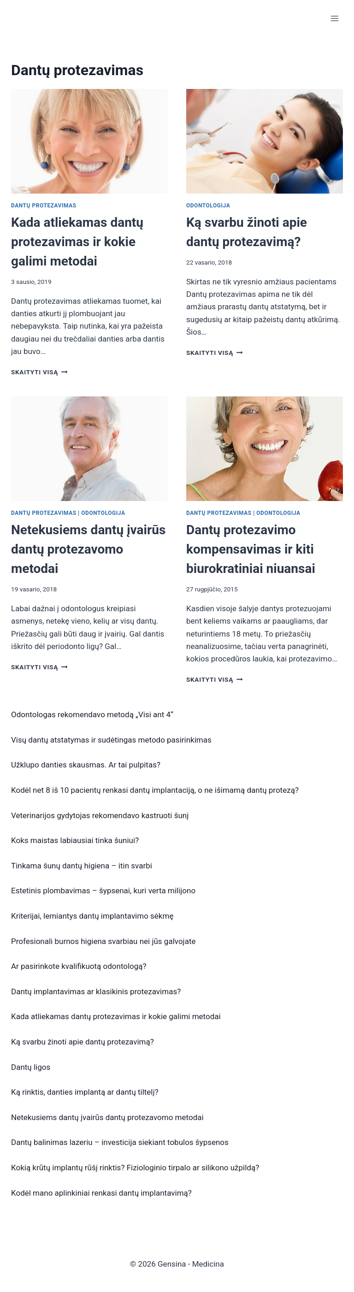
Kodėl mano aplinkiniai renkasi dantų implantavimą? (101, 1193)
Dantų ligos (30, 1067)
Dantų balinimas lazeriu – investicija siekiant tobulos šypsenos (120, 1142)
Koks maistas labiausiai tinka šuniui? (75, 840)
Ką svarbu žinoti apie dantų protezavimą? (82, 1041)
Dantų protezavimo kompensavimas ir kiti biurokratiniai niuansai (250, 549)
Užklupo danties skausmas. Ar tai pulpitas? (85, 764)
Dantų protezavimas (44, 205)
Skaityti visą (39, 372)
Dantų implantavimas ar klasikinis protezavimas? (96, 991)
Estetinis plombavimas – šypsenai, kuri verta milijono (103, 890)
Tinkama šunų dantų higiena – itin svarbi (81, 865)
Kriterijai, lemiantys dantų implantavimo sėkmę (92, 915)
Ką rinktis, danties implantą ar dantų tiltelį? (85, 1092)
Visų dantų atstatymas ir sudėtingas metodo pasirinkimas (111, 739)
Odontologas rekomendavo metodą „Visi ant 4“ (92, 714)
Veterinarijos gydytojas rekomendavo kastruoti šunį (100, 815)
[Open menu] (334, 18)
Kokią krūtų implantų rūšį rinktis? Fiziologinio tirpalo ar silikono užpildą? (135, 1167)
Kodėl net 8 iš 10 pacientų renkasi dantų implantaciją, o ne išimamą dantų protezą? (155, 790)
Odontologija (208, 205)
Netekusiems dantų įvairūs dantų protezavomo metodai (88, 549)
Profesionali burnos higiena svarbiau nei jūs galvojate (103, 941)
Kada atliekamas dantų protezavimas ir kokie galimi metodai (77, 242)
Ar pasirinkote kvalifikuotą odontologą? (79, 966)
